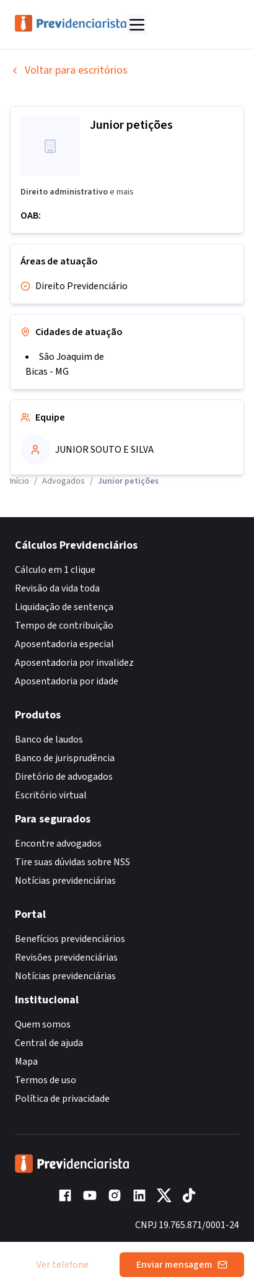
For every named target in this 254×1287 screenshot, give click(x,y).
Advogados (63, 481)
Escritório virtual (51, 795)
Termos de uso (45, 1080)
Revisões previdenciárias (66, 957)
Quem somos (43, 1024)
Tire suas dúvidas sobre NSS (72, 862)
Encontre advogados (58, 843)
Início (19, 481)
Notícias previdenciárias (65, 880)
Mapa (26, 1061)
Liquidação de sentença (64, 607)
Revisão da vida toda (57, 588)
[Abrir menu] (137, 25)
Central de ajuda (49, 1043)
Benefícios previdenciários (70, 939)
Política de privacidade (62, 1098)
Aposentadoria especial (64, 644)
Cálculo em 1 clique (55, 569)
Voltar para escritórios (69, 70)
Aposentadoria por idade (66, 681)
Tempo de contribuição (64, 625)
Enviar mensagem (181, 1265)
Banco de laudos (49, 739)
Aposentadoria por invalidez (74, 662)
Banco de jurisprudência (65, 758)
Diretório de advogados (64, 776)
